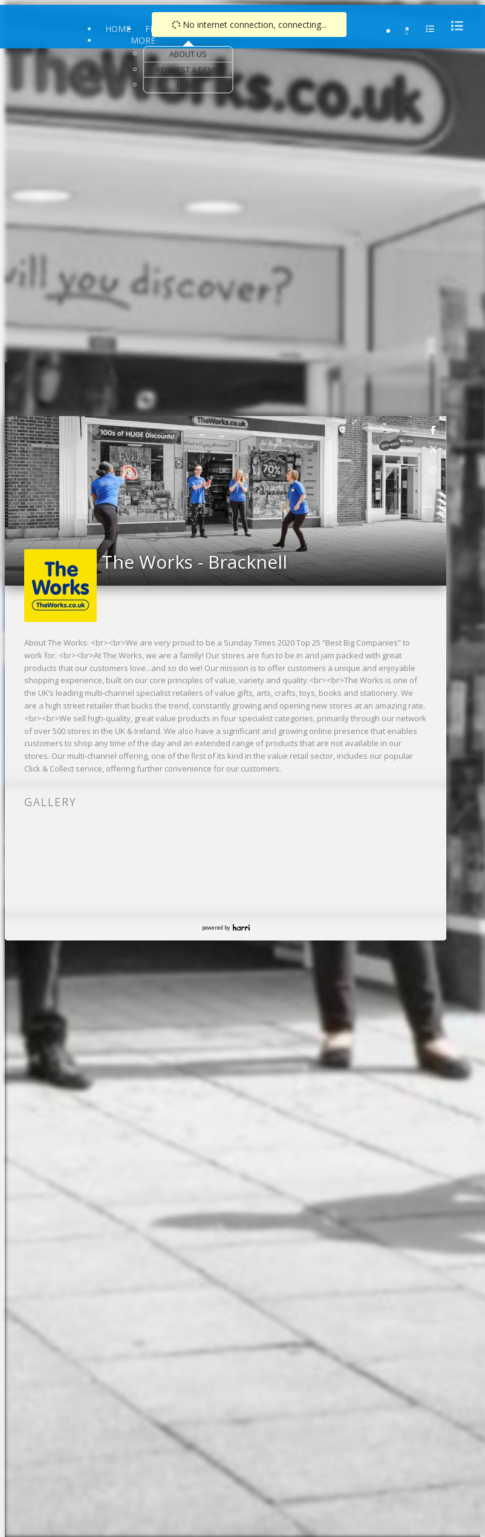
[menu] (453, 26)
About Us (188, 53)
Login (188, 84)
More (143, 40)
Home (118, 29)
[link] (433, 429)
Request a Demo (188, 69)
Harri (241, 927)
